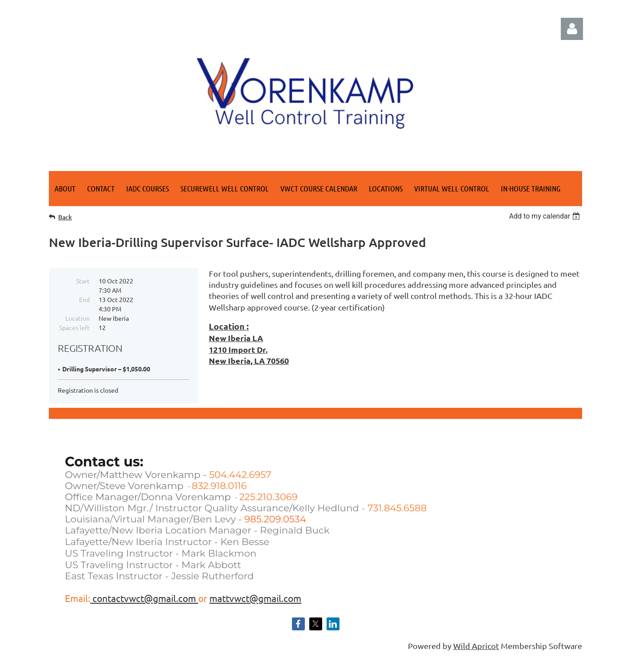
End (84, 299)
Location (77, 318)
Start (83, 281)
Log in (572, 29)
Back (65, 217)
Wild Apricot (476, 645)
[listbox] (545, 216)
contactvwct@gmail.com (144, 598)
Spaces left (74, 327)
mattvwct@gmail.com (255, 598)
